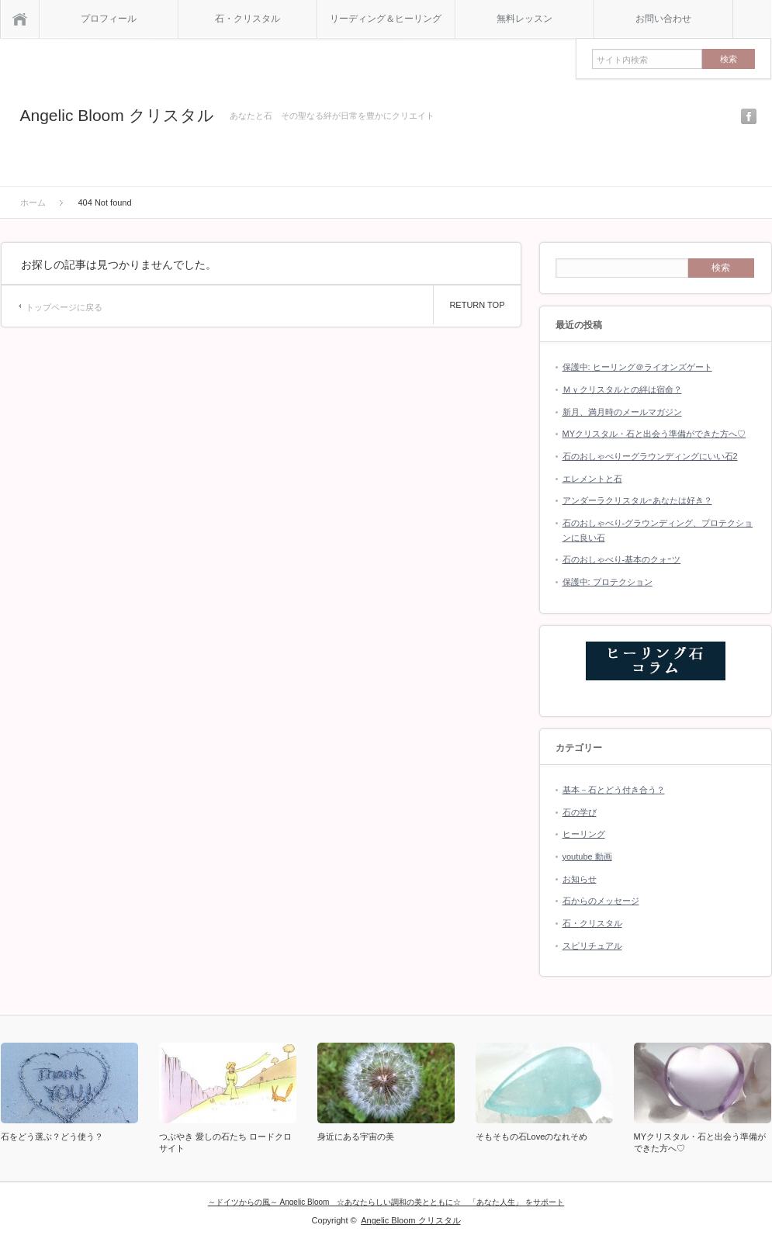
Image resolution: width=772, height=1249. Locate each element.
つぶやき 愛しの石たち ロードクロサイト (225, 1142)
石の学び (580, 812)
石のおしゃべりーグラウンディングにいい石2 (650, 456)
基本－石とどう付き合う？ (614, 789)
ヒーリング (584, 834)
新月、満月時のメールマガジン (622, 412)
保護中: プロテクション (608, 581)
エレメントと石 (592, 478)
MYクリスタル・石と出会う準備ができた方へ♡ (654, 433)
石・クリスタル (247, 18)
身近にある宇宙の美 (355, 1136)
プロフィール (109, 18)
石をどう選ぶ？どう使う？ (52, 1136)
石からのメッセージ (601, 900)
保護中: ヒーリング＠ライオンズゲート (637, 367)
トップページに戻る (64, 307)
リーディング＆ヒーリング (385, 18)
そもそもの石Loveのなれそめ (532, 1136)
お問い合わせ (663, 18)
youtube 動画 (587, 856)
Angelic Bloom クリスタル (117, 115)
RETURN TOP (476, 305)
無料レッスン (524, 18)
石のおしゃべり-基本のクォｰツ (622, 559)
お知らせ (580, 879)
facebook (748, 116)
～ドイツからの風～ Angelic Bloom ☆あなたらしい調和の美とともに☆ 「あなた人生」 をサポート (386, 1202)
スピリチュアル (592, 945)
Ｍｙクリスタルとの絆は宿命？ (622, 389)
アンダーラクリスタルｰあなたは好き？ (637, 500)
